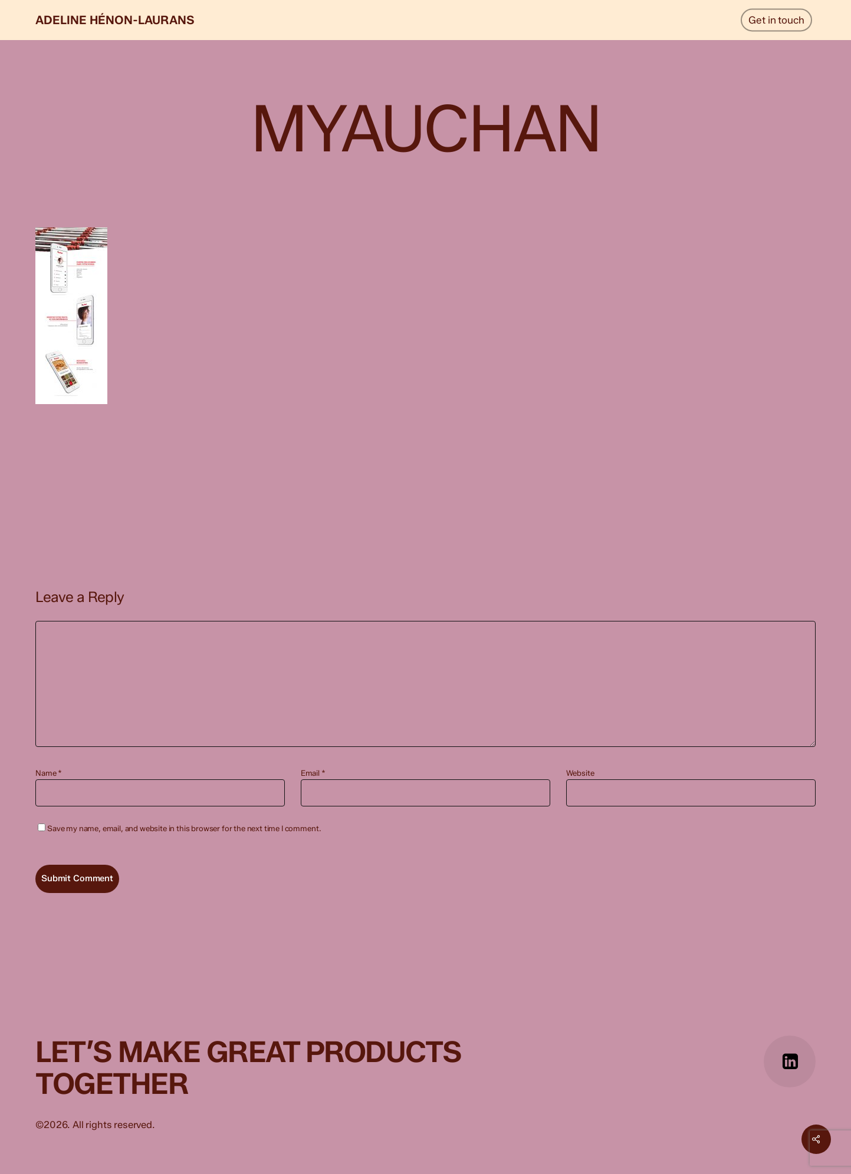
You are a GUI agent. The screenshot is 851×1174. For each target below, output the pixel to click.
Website (580, 773)
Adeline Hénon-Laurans (115, 20)
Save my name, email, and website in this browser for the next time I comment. (184, 828)
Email (313, 773)
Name (48, 773)
